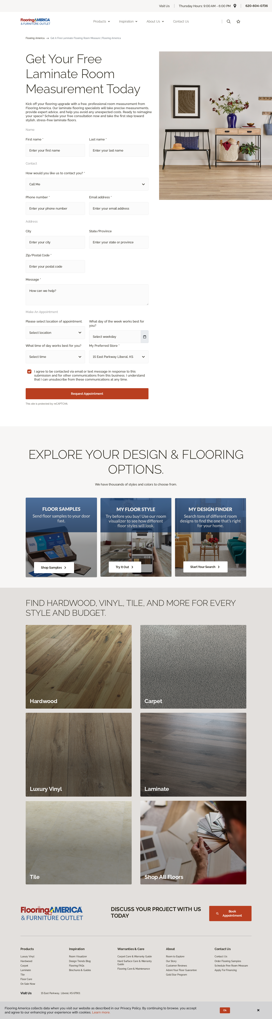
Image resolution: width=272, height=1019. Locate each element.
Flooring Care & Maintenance (133, 968)
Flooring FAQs (76, 965)
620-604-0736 (256, 6)
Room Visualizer (78, 956)
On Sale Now (27, 983)
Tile (22, 974)
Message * (33, 279)
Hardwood (26, 961)
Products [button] (101, 21)
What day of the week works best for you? (116, 323)
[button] (228, 21)
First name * (34, 139)
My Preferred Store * (104, 345)
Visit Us (164, 6)
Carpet (24, 965)
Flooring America (35, 38)
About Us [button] (155, 21)
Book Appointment (229, 913)
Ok (225, 1010)
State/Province (100, 231)
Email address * (100, 197)
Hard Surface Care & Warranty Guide (134, 963)
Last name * (98, 139)
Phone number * (38, 197)
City (28, 231)
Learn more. (101, 1012)
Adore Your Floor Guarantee (181, 970)
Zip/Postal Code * (39, 255)
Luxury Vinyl (27, 956)
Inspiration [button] (128, 21)
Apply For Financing (226, 970)
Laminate (25, 970)
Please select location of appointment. (54, 321)
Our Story (171, 961)
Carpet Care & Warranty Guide (134, 956)
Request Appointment (87, 393)
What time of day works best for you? (53, 345)
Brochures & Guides (80, 970)
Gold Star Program (176, 974)
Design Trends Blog (80, 961)
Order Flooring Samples (228, 961)
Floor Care (26, 979)
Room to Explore (175, 956)
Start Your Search (205, 567)
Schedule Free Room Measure (231, 965)
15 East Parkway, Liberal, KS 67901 (60, 993)
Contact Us (181, 21)
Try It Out (125, 567)
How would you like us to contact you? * (55, 173)
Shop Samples (54, 568)
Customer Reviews (176, 965)
